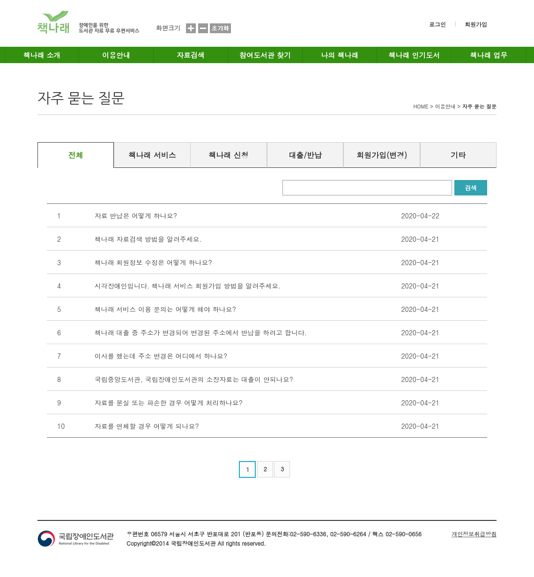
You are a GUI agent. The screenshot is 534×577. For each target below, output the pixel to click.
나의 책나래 (339, 55)
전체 (75, 155)
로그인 (437, 24)
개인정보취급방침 (474, 534)
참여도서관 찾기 (265, 55)
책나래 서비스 (152, 155)
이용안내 (116, 55)
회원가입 (476, 24)
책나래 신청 (228, 155)
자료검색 (191, 55)
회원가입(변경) (381, 155)
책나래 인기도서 (414, 55)
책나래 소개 (42, 55)
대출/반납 (305, 155)
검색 (471, 187)
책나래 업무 (488, 55)
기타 (458, 155)
